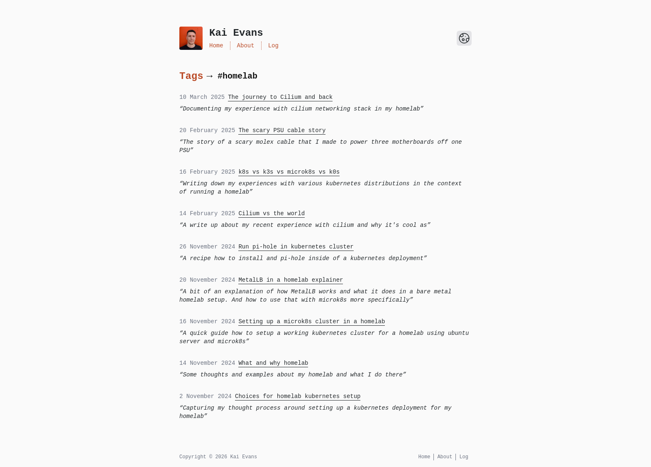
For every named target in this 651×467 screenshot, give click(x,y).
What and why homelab (273, 363)
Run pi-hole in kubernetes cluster (295, 246)
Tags (191, 76)
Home (216, 45)
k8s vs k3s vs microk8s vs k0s (289, 172)
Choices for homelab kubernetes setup (297, 396)
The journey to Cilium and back (280, 97)
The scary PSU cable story (282, 130)
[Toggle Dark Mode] (464, 38)
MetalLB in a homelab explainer (290, 280)
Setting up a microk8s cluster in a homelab (311, 321)
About (246, 45)
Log (273, 45)
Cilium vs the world (271, 213)
